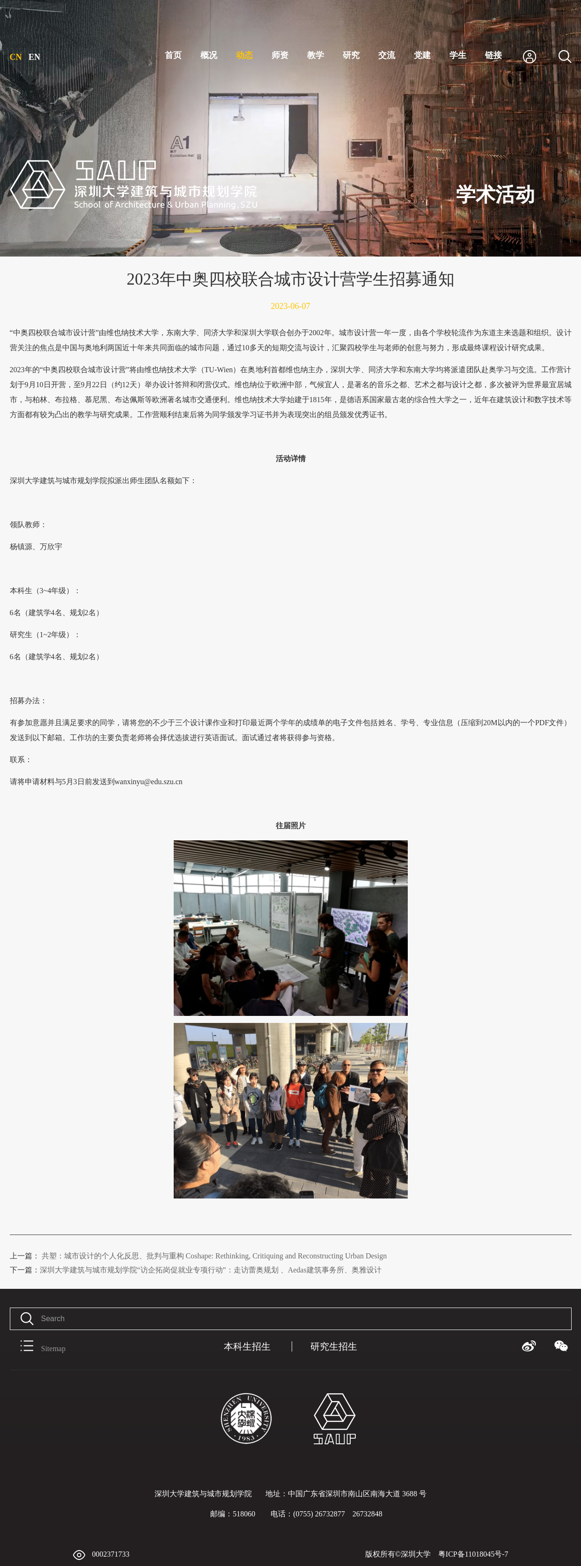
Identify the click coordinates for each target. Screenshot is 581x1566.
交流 (386, 55)
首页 (173, 55)
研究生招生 (333, 1346)
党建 (422, 55)
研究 (351, 55)
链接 (493, 55)
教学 (315, 55)
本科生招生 (247, 1346)
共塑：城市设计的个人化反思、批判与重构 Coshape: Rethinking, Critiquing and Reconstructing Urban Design (198, 1256)
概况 (208, 55)
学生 (457, 55)
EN (34, 57)
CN (16, 57)
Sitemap (38, 1346)
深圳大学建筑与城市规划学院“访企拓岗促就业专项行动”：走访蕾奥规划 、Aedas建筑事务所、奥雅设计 (196, 1270)
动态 (244, 55)
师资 (280, 55)
